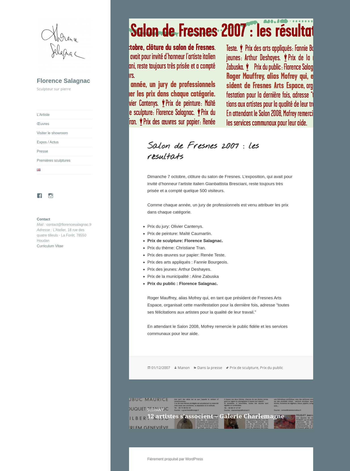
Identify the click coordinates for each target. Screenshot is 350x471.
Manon (184, 367)
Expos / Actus (47, 142)
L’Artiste (43, 115)
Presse (42, 151)
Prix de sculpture (244, 367)
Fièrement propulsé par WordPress (175, 459)
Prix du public (271, 367)
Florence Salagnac (63, 80)
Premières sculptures (53, 160)
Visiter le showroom (52, 133)
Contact (43, 219)
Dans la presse (209, 367)
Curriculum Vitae (50, 246)
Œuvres (43, 124)
